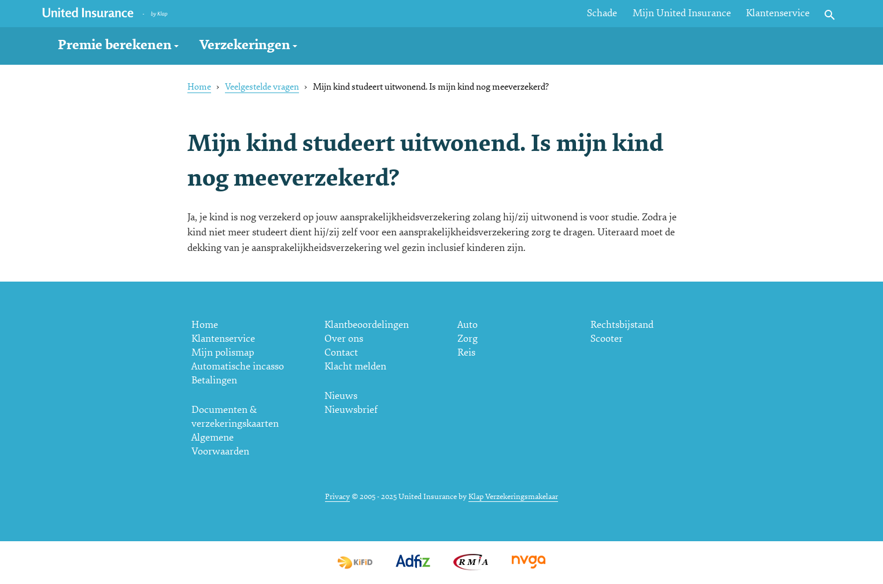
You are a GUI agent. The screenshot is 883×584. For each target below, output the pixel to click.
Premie (115, 44)
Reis (466, 352)
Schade (602, 13)
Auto (467, 325)
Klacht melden (355, 366)
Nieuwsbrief (351, 410)
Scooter (606, 338)
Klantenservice (778, 13)
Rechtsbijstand (621, 325)
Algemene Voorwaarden (220, 444)
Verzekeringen (244, 44)
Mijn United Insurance (682, 13)
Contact (341, 352)
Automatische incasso (237, 366)
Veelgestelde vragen (262, 87)
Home (199, 87)
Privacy (337, 496)
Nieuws (340, 396)
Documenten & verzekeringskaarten (235, 417)
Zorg (467, 338)
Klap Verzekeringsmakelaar (513, 496)
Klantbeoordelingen (366, 325)
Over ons (343, 338)
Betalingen (214, 380)
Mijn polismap (222, 352)
